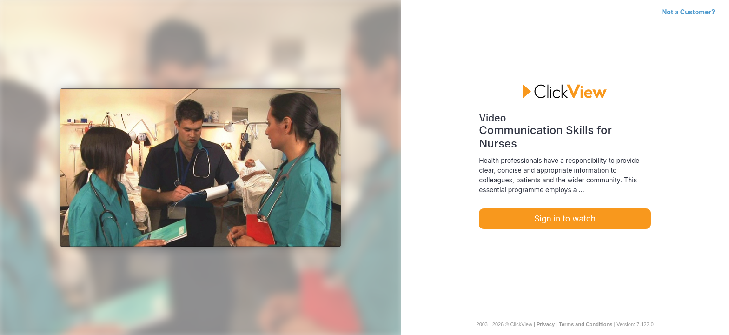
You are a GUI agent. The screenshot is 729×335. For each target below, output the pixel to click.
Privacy (546, 324)
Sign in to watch (565, 218)
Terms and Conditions (585, 324)
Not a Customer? (688, 12)
